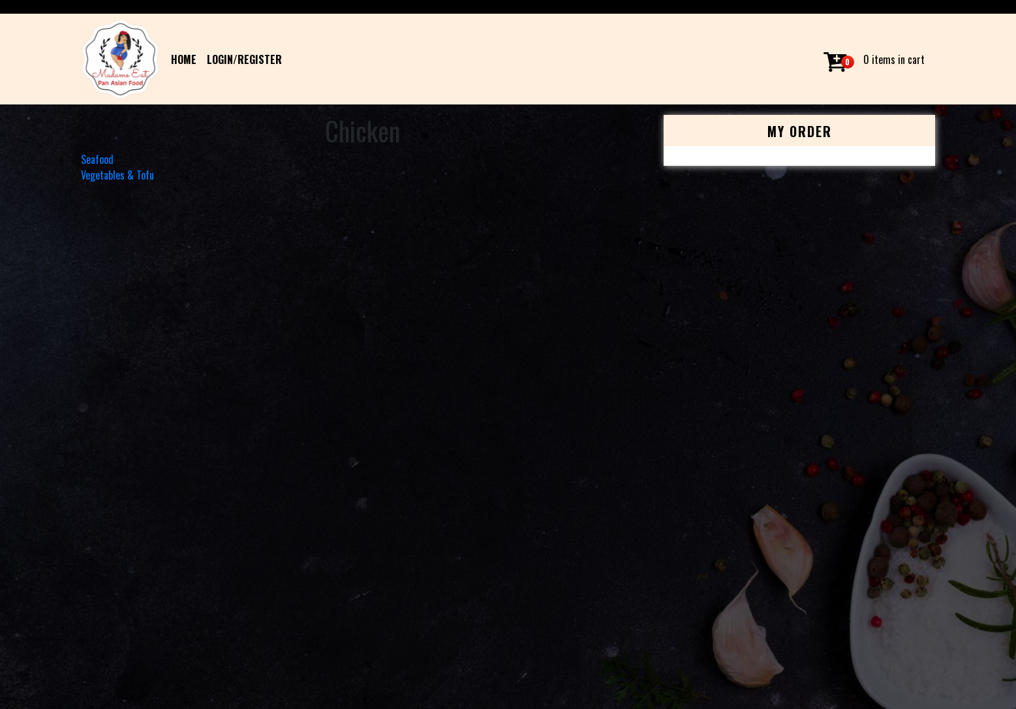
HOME (183, 59)
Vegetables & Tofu (117, 175)
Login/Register (244, 59)
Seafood (97, 159)
